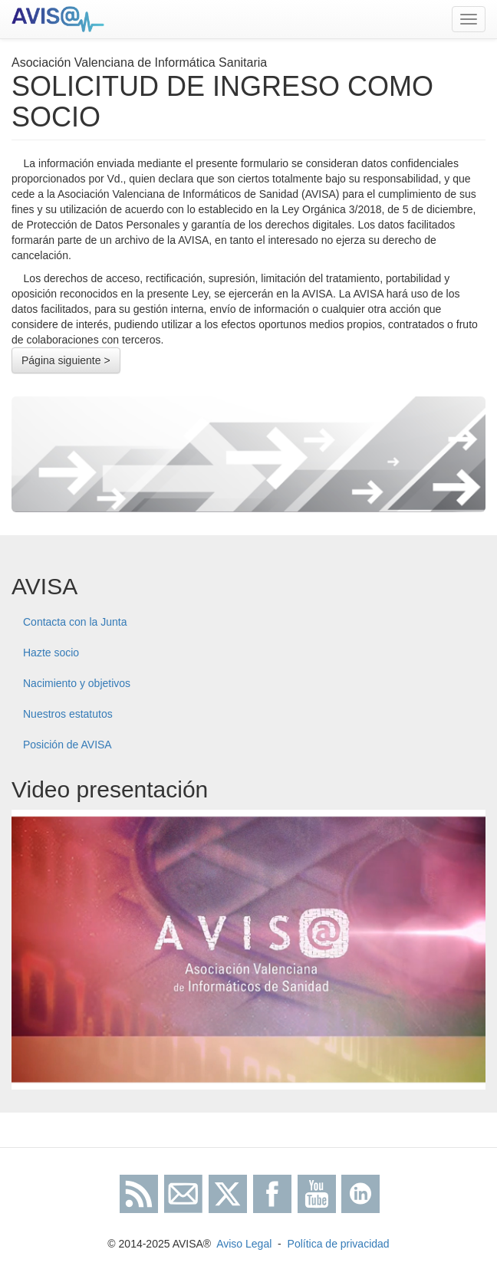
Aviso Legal (244, 1244)
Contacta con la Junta (75, 622)
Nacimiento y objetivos (76, 683)
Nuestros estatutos (68, 714)
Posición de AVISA (67, 744)
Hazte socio (51, 652)
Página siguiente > (65, 360)
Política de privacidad (339, 1244)
